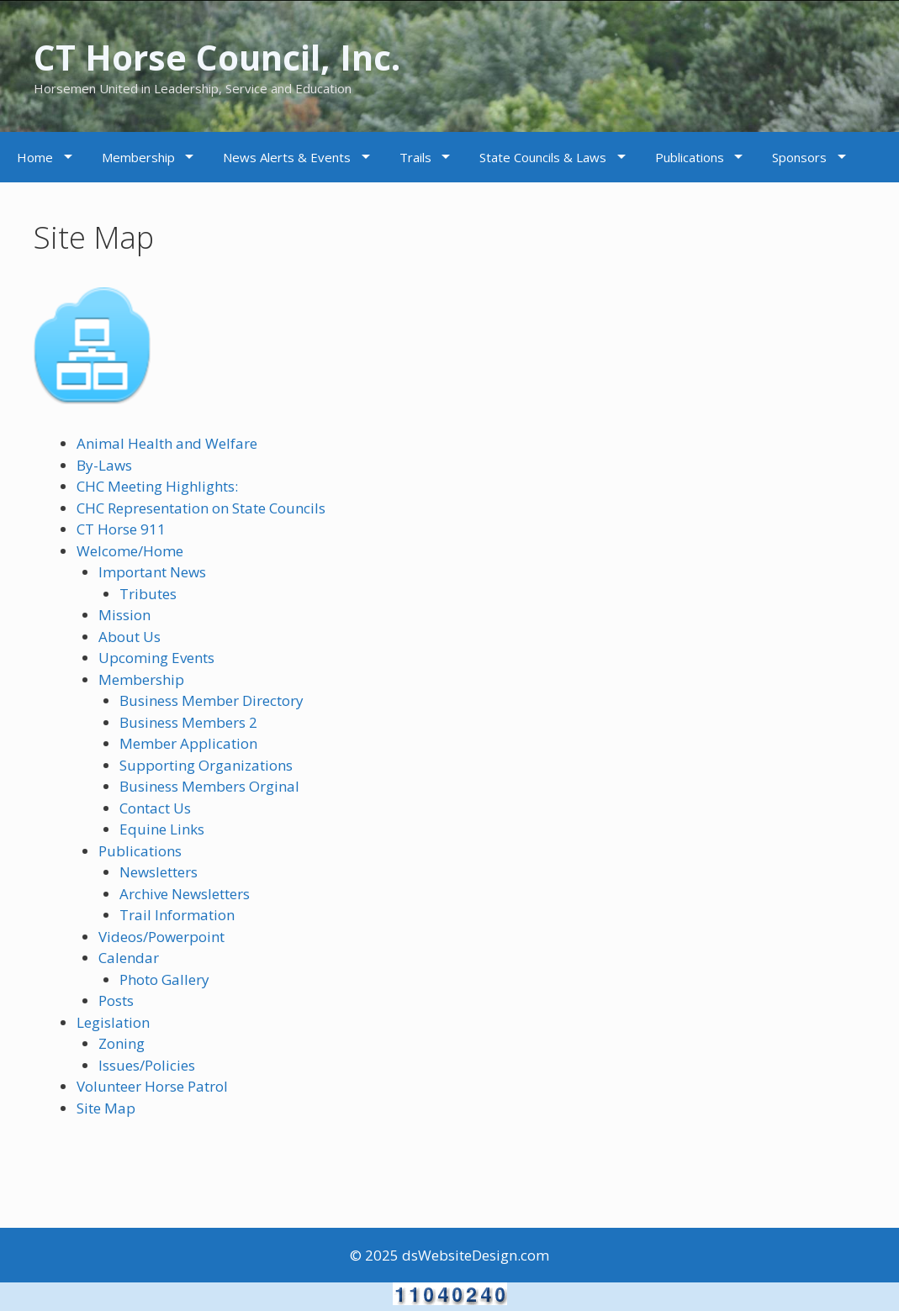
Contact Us (155, 808)
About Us (129, 636)
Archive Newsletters (184, 893)
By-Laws (104, 465)
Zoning (121, 1043)
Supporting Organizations (206, 765)
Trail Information (177, 914)
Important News (152, 572)
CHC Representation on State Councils (201, 508)
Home (35, 157)
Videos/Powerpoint (161, 936)
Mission (124, 614)
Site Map (106, 1108)
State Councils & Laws (542, 157)
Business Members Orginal (209, 786)
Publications (689, 157)
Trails (415, 157)
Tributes (148, 593)
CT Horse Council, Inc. (238, 56)
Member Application (188, 743)
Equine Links (161, 829)
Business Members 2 (188, 722)
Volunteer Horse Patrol (152, 1086)
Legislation (113, 1022)
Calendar (128, 957)
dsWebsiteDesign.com (475, 1255)
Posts (116, 1000)
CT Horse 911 (121, 529)
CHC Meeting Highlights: (157, 486)
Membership (138, 157)
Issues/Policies (146, 1065)
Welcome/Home (130, 551)
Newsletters (158, 872)
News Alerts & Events (287, 157)
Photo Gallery (164, 979)
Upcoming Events (156, 657)
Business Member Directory (211, 700)
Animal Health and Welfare (167, 443)
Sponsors (799, 157)
